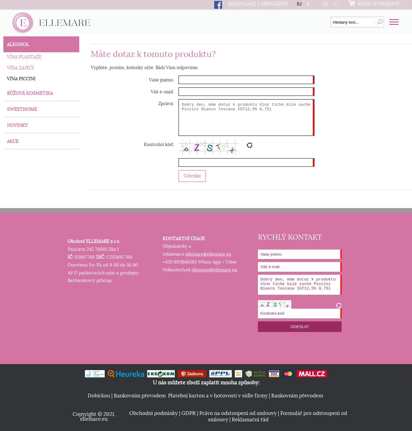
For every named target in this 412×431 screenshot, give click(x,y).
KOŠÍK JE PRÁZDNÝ (379, 4)
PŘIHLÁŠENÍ (275, 4)
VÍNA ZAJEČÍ (20, 68)
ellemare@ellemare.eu (208, 254)
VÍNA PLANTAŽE (24, 57)
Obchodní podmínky (153, 413)
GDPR (188, 413)
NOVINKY (17, 125)
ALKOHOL (18, 44)
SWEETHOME (22, 109)
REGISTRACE (242, 4)
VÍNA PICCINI (21, 79)
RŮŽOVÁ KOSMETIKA (30, 93)
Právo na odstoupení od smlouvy (238, 413)
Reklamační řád (250, 419)
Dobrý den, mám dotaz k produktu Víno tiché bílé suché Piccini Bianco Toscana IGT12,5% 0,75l (246, 117)
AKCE (13, 141)
